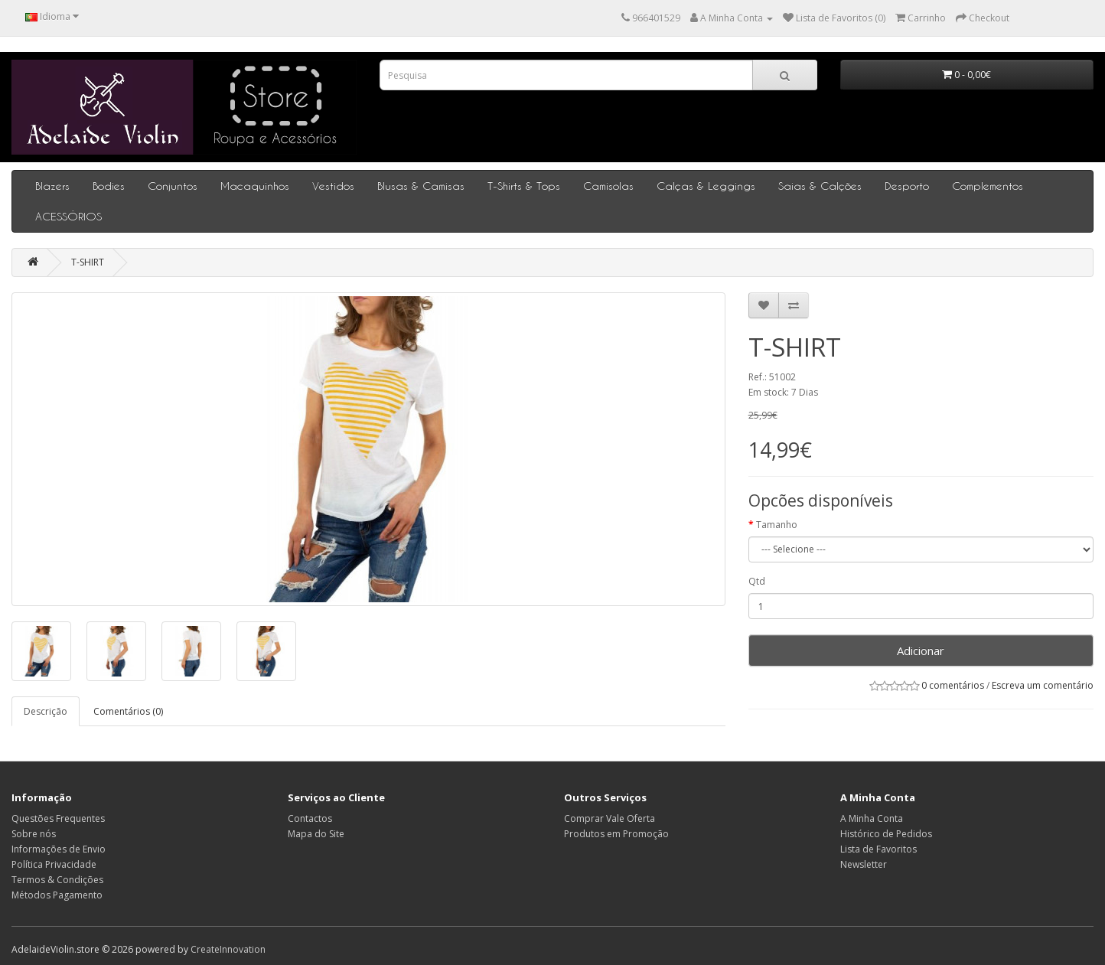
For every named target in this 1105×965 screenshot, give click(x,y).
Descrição (45, 711)
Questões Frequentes (58, 818)
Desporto (907, 185)
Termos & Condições (57, 879)
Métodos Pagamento (57, 894)
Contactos (310, 818)
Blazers (52, 185)
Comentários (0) (128, 711)
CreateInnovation (228, 949)
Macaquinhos (254, 185)
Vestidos (333, 185)
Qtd (756, 581)
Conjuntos (172, 185)
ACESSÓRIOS (68, 216)
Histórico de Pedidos (886, 833)
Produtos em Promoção (616, 833)
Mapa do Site (316, 833)
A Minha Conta (871, 818)
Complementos (987, 185)
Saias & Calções (820, 185)
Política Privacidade (53, 864)
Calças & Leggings (706, 185)
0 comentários (952, 685)
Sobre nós (33, 833)
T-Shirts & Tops (523, 185)
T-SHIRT (87, 262)
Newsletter (863, 864)
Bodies (109, 185)
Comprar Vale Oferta (609, 818)
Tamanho (776, 524)
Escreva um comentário (1043, 685)
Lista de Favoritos (878, 849)
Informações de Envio (58, 849)
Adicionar (920, 650)
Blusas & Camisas (420, 185)
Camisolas (608, 185)
